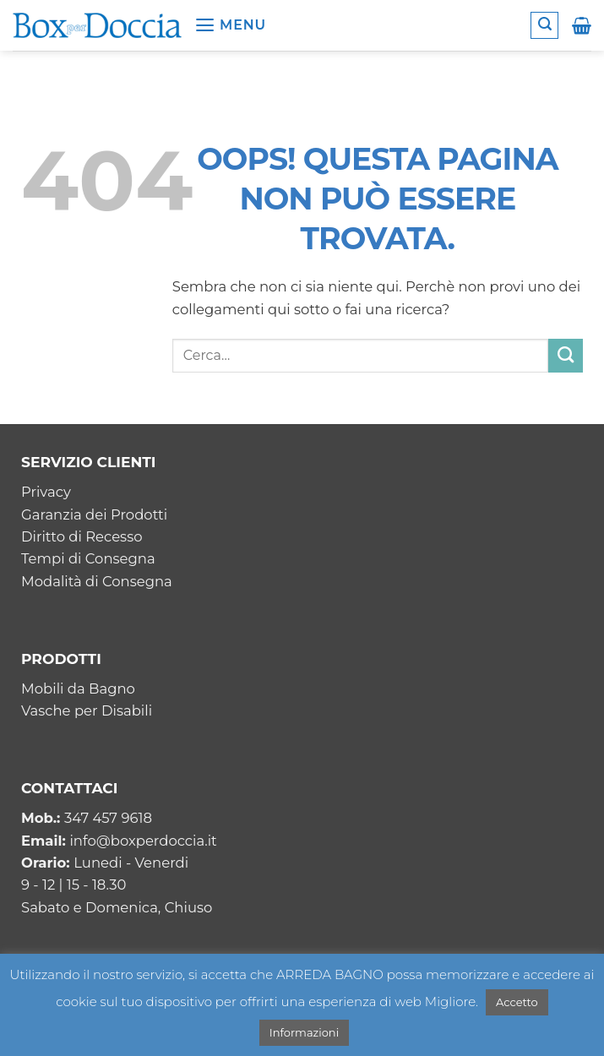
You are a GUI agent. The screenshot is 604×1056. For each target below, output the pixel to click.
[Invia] (565, 356)
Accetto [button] (517, 1002)
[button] (230, 25)
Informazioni (304, 1032)
